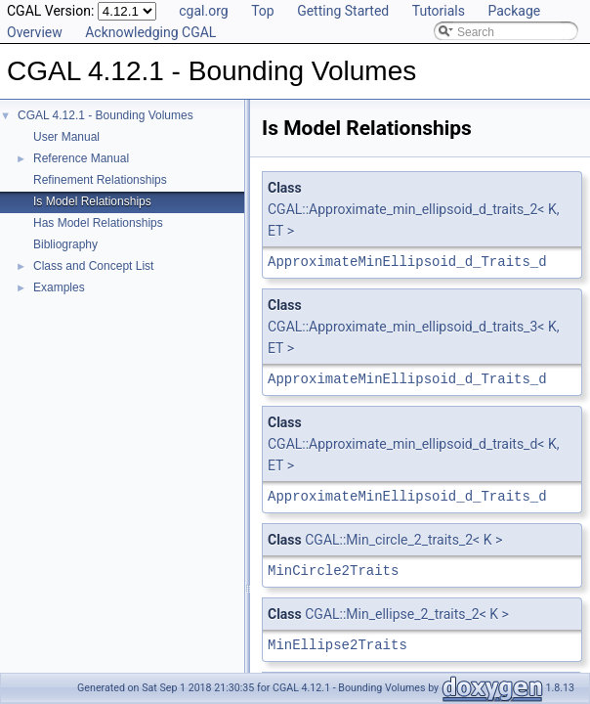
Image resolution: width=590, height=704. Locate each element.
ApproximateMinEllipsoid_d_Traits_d (407, 261)
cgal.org (203, 11)
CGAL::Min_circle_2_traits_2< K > (403, 540)
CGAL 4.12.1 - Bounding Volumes (105, 115)
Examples (59, 287)
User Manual (66, 137)
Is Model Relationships (92, 201)
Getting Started (343, 11)
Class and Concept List (93, 266)
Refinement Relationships (100, 180)
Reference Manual (81, 158)
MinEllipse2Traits (337, 645)
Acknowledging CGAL (150, 32)
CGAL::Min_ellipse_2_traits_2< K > (407, 614)
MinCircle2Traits (333, 570)
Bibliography (65, 244)
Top (262, 11)
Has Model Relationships (98, 223)
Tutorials (438, 11)
